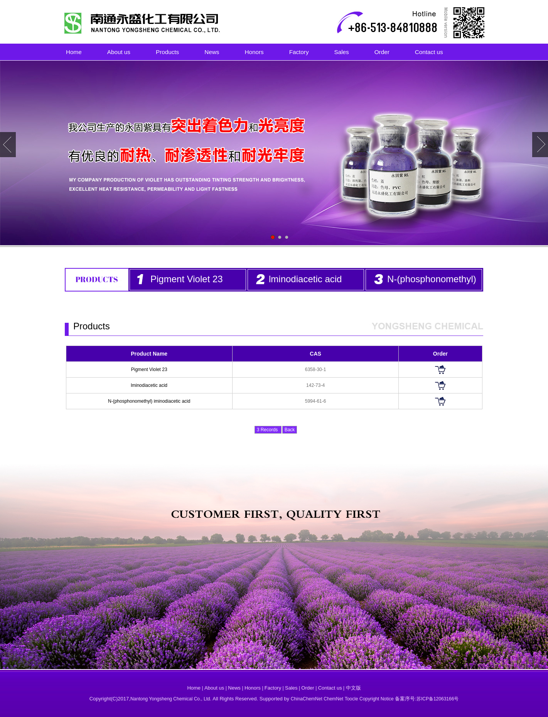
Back (290, 429)
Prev (8, 144)
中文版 (353, 688)
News (211, 52)
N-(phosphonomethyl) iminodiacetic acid (149, 401)
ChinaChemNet (306, 699)
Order (382, 52)
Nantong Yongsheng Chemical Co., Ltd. (171, 699)
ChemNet (333, 699)
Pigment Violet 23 (186, 279)
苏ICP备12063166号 (437, 699)
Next (540, 144)
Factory (299, 52)
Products (167, 52)
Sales (341, 52)
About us (118, 52)
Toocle (351, 699)
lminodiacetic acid (305, 279)
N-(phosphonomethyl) (431, 279)
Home (74, 52)
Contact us (429, 52)
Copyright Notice (376, 699)
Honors (253, 52)
